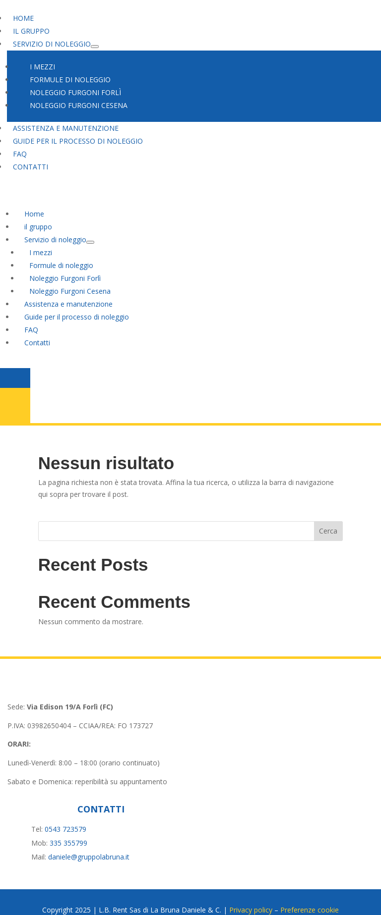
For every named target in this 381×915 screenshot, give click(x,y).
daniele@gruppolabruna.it (88, 841)
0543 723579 (65, 813)
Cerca (328, 515)
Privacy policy (250, 894)
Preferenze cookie (309, 894)
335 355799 (68, 827)
